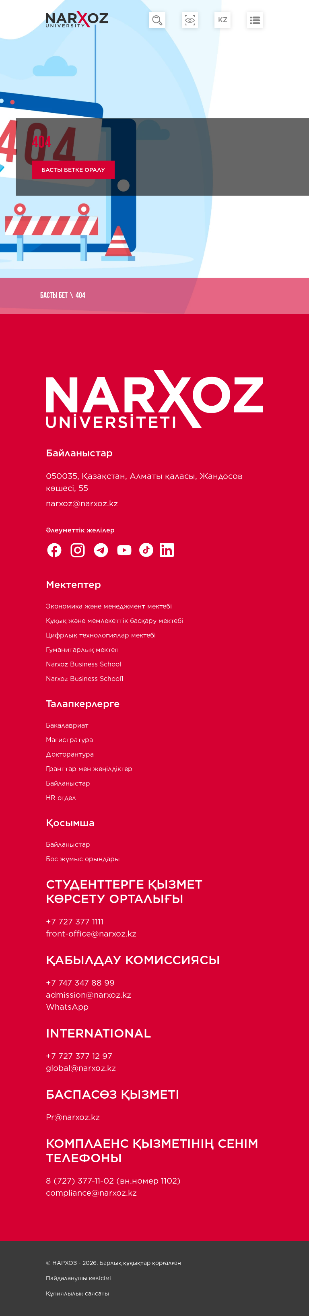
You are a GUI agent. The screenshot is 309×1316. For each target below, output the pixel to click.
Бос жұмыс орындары (83, 859)
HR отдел (61, 798)
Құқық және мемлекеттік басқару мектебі (114, 621)
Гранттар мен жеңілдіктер (89, 769)
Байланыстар (68, 783)
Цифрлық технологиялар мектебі (101, 635)
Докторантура (70, 754)
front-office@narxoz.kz (91, 934)
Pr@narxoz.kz (73, 1117)
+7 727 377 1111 (74, 921)
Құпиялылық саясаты (77, 1293)
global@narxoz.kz (81, 1068)
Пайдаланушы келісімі (78, 1278)
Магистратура (69, 740)
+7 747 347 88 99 (80, 983)
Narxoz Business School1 (85, 679)
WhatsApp (67, 1007)
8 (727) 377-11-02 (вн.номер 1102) (113, 1181)
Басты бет (54, 296)
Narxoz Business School (83, 664)
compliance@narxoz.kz (91, 1193)
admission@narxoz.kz (88, 995)
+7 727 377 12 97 (79, 1056)
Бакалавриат (67, 725)
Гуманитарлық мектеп (82, 650)
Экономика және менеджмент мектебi (109, 606)
